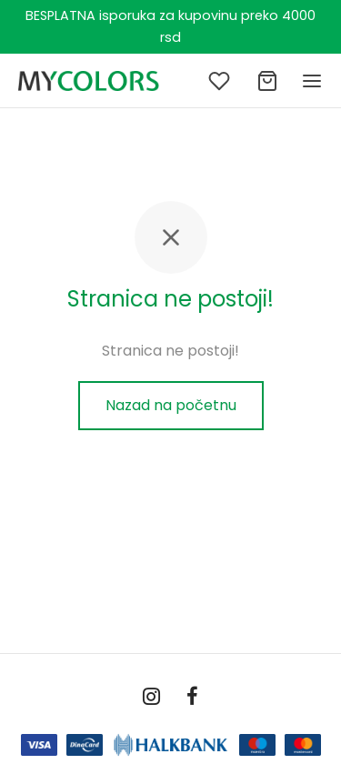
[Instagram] (151, 698)
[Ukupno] (267, 81)
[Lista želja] (221, 81)
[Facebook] (193, 698)
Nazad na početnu (170, 405)
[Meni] (312, 81)
